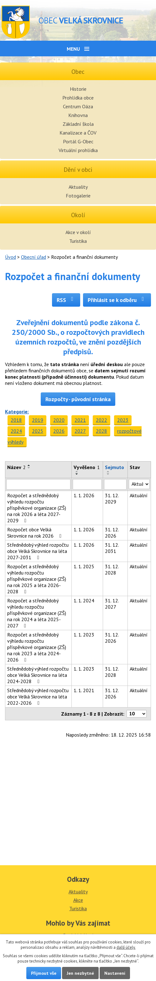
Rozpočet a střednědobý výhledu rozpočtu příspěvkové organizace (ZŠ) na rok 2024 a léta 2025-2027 (36, 613)
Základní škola (78, 124)
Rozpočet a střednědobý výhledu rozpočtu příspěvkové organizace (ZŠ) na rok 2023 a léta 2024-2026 (36, 647)
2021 (80, 420)
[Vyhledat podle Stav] (139, 484)
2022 (101, 420)
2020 (59, 420)
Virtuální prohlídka (78, 150)
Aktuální (139, 495)
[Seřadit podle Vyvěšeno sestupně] (77, 474)
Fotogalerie (78, 195)
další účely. (126, 947)
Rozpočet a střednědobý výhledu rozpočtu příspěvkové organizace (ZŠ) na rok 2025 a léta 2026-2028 (36, 579)
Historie (78, 89)
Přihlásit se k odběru (117, 300)
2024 (16, 431)
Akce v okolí (78, 232)
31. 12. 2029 (112, 498)
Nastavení (114, 973)
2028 (101, 431)
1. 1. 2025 (84, 566)
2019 (37, 420)
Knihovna (78, 115)
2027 (80, 431)
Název (16, 467)
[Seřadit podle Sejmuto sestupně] (108, 474)
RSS (66, 300)
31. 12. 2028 (112, 569)
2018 (16, 420)
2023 (122, 420)
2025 (37, 431)
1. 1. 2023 (84, 634)
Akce (78, 900)
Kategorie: (17, 411)
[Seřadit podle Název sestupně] (29, 468)
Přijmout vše (43, 973)
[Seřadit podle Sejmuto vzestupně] (108, 471)
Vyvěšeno (87, 467)
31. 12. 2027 (112, 603)
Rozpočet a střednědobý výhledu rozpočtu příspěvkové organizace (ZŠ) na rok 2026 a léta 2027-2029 (36, 508)
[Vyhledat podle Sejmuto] (115, 484)
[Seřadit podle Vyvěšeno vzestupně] (77, 471)
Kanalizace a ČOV (78, 133)
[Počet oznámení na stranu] (137, 714)
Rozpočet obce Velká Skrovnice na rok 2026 (35, 532)
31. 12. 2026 (112, 532)
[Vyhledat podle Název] (38, 484)
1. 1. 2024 (84, 600)
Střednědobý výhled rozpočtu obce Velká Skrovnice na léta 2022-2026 (38, 696)
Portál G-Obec (78, 141)
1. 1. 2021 (84, 690)
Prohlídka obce (78, 98)
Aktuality (78, 187)
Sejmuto (114, 467)
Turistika (78, 241)
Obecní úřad (33, 257)
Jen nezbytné (80, 973)
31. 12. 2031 (112, 548)
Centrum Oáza (78, 106)
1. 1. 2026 (84, 495)
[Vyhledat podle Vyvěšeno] (87, 484)
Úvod (10, 257)
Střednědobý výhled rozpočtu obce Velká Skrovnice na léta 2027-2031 (38, 551)
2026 (59, 431)
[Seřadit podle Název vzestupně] (29, 465)
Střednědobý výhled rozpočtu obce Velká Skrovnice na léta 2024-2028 (38, 675)
